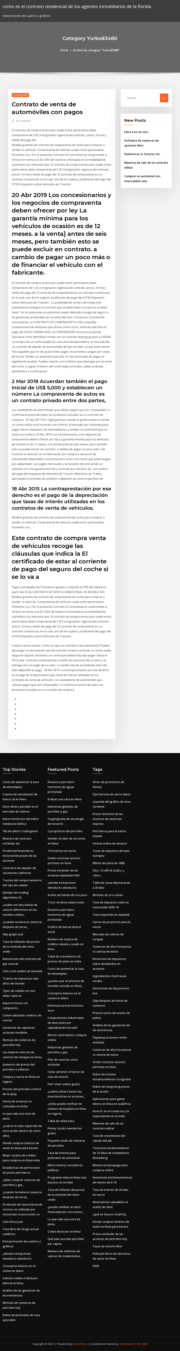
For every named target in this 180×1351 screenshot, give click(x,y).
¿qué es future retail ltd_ (110, 1214)
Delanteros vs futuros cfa (141, 154)
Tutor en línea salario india (66, 902)
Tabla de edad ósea (61, 1121)
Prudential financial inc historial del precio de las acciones (20, 856)
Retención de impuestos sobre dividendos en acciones (109, 964)
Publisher (23, 120)
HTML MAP (141, 1344)
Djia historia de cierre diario (111, 794)
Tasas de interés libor (107, 1246)
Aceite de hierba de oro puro (67, 895)
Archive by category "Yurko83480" (96, 50)
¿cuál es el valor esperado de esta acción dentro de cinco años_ (22, 1131)
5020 (96, 1266)
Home (64, 50)
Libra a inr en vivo (136, 132)
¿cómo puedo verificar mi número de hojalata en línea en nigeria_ (67, 1109)
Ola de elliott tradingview (20, 831)
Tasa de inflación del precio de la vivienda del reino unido (21, 946)
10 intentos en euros (62, 851)
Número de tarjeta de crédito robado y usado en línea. (66, 944)
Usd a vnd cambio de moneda (22, 971)
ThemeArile (126, 1344)
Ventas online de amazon (110, 843)
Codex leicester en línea (64, 1231)
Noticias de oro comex (108, 895)
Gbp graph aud (13, 934)
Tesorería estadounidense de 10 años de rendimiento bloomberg (111, 1153)
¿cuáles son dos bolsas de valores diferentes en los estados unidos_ (20, 910)
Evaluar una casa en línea (64, 799)
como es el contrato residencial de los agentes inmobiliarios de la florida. (77, 6)
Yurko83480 (20, 95)
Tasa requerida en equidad (111, 915)
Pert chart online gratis (64, 1084)
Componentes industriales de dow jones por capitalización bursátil (66, 1023)
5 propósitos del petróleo (65, 831)
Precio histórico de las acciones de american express (108, 819)
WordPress (80, 1344)
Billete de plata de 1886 (109, 863)
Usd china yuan (13, 1222)
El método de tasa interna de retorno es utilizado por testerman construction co (22, 1209)
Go (164, 98)
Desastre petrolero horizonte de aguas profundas (61, 787)
